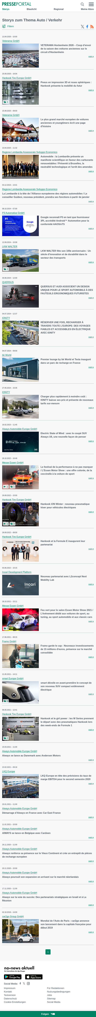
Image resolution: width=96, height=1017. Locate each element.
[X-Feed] (82, 26)
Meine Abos (87, 9)
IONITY (6, 318)
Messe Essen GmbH (12, 462)
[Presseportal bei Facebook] (19, 984)
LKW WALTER (9, 246)
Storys (5, 9)
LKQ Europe (8, 771)
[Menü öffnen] (91, 4)
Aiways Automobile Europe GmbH (19, 429)
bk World (6, 355)
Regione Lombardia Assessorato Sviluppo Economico (29, 152)
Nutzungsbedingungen (58, 991)
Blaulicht (31, 9)
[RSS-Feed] (92, 26)
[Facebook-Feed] (87, 26)
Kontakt (8, 991)
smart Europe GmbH (12, 678)
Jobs (49, 995)
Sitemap (51, 998)
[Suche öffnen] (82, 4)
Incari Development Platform (16, 572)
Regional (59, 9)
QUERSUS (8, 282)
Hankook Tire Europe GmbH (16, 78)
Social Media (53, 1002)
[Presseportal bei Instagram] (27, 983)
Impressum (9, 988)
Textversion (10, 995)
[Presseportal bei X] (23, 984)
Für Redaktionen (55, 988)
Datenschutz (10, 998)
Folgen (48, 1014)
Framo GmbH (9, 641)
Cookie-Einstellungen (15, 1002)
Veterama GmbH (10, 41)
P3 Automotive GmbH (13, 213)
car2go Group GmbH (13, 916)
